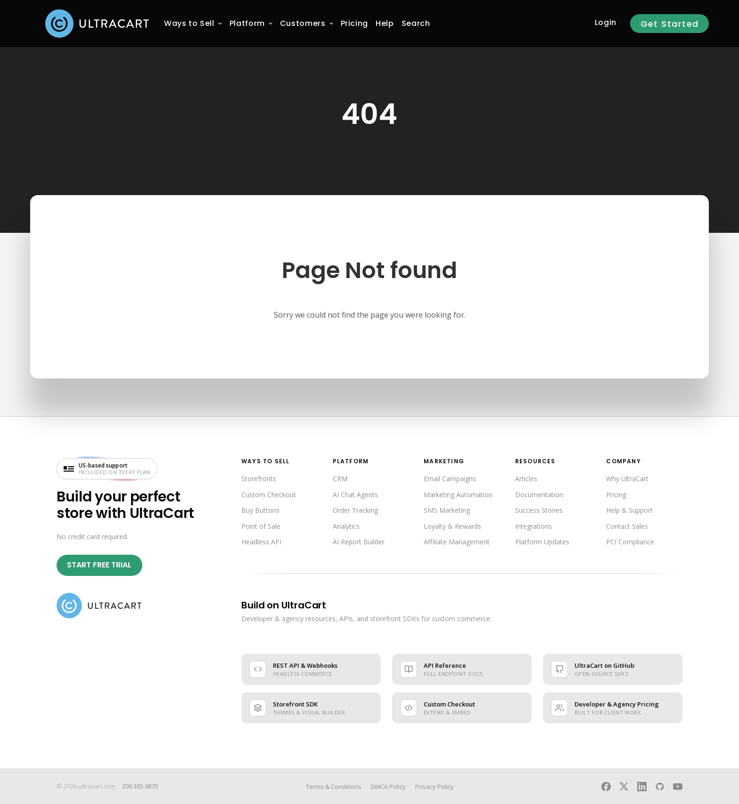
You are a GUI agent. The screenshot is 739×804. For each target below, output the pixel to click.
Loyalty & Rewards (452, 526)
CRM (340, 478)
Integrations (533, 526)
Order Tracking (355, 510)
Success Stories (539, 510)
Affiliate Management (457, 541)
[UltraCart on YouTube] (677, 786)
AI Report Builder (359, 541)
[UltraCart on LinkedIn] (642, 786)
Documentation (539, 494)
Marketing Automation (458, 494)
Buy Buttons (260, 510)
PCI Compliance (630, 541)
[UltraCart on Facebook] (606, 786)
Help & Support (629, 510)
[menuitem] (189, 23)
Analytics (346, 526)
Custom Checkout (268, 494)
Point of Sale (260, 526)
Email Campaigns (450, 478)
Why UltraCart (627, 478)
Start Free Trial (99, 564)
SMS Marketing (447, 510)
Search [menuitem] (416, 23)
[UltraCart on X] (624, 786)
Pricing (616, 494)
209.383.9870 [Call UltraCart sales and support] (140, 786)
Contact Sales (627, 526)
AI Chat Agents (355, 494)
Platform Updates (542, 541)
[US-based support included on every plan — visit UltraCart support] (107, 468)
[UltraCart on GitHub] (660, 786)
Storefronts (258, 478)
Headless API (261, 541)
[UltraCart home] (99, 605)
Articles (526, 478)
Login (605, 22)
